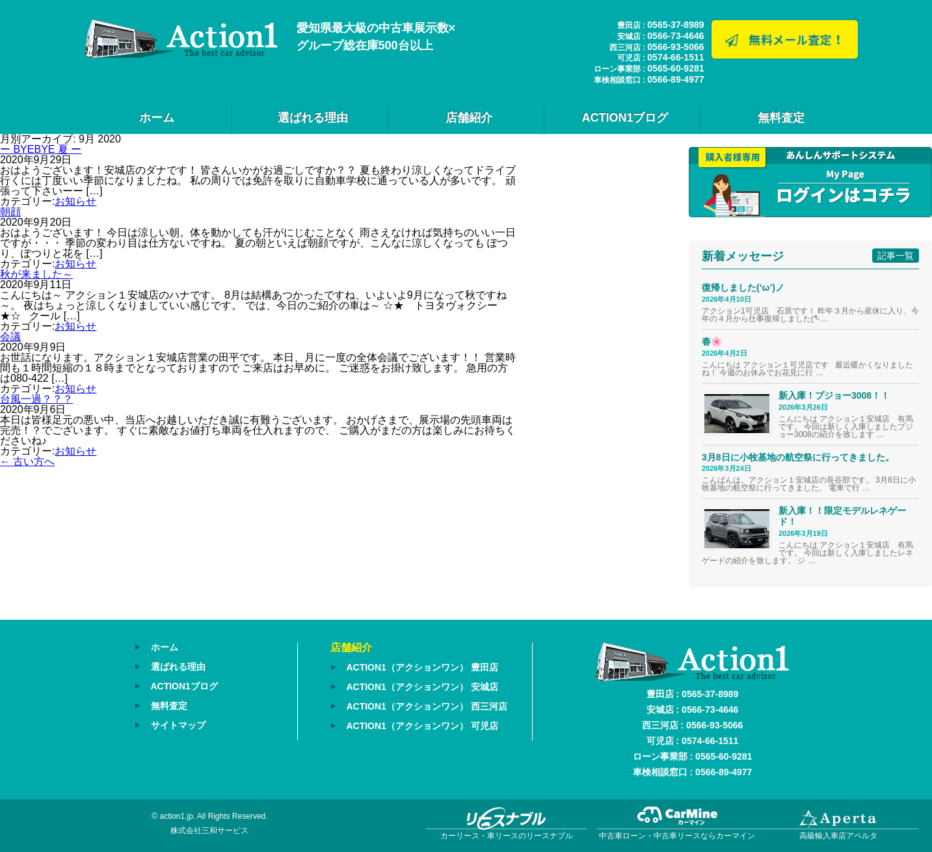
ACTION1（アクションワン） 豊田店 (422, 667)
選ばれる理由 (313, 117)
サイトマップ (178, 722)
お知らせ (75, 201)
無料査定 (781, 117)
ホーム (156, 117)
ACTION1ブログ (624, 117)
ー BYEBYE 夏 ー (40, 149)
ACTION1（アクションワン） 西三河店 (427, 705)
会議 (10, 336)
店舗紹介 (469, 117)
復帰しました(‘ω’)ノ (743, 287)
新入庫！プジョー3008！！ (834, 395)
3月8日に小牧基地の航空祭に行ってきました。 (798, 457)
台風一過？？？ (36, 399)
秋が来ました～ (36, 274)
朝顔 (10, 211)
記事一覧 (895, 255)
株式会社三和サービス (209, 830)
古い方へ (27, 461)
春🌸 (712, 341)
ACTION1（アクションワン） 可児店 (422, 723)
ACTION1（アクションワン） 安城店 (422, 686)
